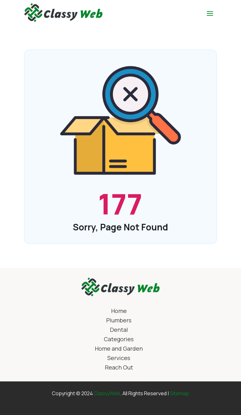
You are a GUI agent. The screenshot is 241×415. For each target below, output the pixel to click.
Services (118, 359)
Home (119, 312)
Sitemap (179, 393)
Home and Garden (119, 349)
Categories (119, 340)
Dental (119, 330)
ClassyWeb (107, 393)
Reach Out (119, 368)
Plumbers (118, 321)
